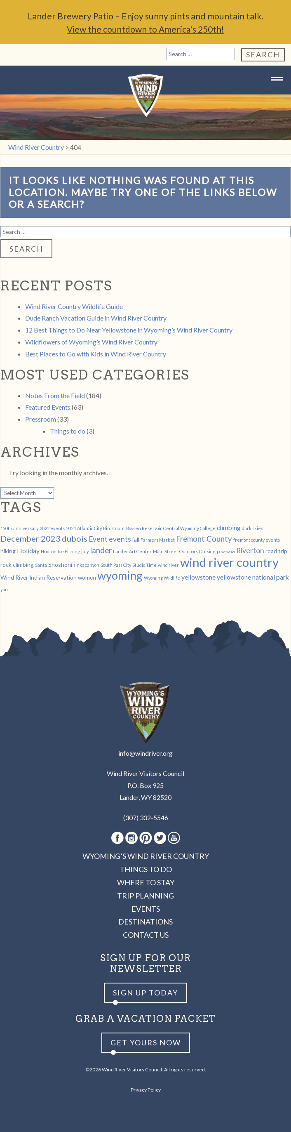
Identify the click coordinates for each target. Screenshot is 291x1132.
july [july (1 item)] (85, 551)
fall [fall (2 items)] (135, 538)
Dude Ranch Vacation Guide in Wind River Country (96, 317)
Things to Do (146, 868)
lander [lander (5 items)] (101, 549)
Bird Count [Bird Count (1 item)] (114, 528)
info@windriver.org (145, 753)
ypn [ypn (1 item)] (4, 589)
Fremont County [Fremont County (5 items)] (204, 538)
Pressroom (40, 418)
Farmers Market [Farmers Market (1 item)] (158, 539)
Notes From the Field (55, 395)
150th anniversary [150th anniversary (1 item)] (19, 528)
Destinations (145, 921)
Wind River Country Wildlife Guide (74, 306)
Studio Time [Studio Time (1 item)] (144, 564)
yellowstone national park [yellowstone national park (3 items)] (253, 576)
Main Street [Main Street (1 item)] (165, 551)
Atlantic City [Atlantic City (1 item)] (89, 528)
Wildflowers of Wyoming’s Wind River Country (91, 341)
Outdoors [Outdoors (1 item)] (188, 551)
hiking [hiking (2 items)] (8, 550)
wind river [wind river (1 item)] (168, 564)
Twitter (160, 837)
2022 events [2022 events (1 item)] (52, 528)
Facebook (117, 837)
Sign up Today (145, 992)
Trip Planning (145, 895)
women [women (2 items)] (87, 576)
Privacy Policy (146, 1089)
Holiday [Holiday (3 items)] (28, 550)
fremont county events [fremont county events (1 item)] (256, 539)
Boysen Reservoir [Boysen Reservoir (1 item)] (144, 528)
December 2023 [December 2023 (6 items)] (30, 538)
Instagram (131, 837)
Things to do (67, 430)
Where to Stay (145, 882)
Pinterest (145, 837)
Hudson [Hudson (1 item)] (48, 551)
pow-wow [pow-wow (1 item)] (226, 551)
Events (145, 908)
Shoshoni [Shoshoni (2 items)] (60, 564)
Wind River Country (145, 95)
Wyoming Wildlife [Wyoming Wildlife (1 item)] (162, 577)
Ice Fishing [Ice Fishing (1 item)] (69, 551)
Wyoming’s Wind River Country (145, 855)
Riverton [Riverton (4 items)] (250, 550)
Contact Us (146, 934)
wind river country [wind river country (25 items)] (229, 561)
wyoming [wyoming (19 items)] (120, 575)
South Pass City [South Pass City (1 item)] (116, 564)
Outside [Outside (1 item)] (207, 551)
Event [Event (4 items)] (98, 538)
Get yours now (145, 1042)
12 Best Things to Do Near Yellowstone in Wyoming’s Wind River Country (128, 329)
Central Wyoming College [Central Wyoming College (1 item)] (189, 528)
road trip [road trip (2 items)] (276, 550)
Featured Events (47, 406)
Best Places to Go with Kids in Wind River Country (95, 353)
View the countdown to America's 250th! (145, 29)
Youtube (174, 837)
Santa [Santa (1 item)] (41, 564)
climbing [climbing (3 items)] (229, 527)
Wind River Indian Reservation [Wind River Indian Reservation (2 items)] (38, 576)
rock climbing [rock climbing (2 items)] (17, 564)
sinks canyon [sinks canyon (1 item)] (86, 564)
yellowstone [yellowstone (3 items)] (198, 576)
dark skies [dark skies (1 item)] (252, 528)
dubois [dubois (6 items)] (74, 538)
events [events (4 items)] (120, 538)
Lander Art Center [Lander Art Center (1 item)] (132, 551)
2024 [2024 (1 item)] (71, 528)
